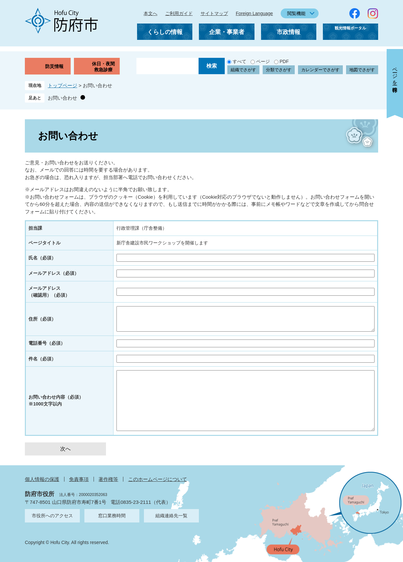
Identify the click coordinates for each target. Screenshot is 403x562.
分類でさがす (278, 69)
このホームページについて (157, 479)
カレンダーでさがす (320, 69)
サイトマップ (214, 13)
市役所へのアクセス (52, 515)
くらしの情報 (165, 32)
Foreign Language (254, 13)
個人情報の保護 (42, 479)
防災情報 (54, 66)
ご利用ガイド (179, 13)
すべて (239, 61)
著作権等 (108, 479)
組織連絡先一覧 (171, 515)
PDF (284, 61)
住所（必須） (42, 319)
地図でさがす (362, 69)
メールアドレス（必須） (53, 273)
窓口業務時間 (112, 515)
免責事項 (79, 479)
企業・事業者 (226, 32)
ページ (263, 61)
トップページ (62, 85)
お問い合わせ (62, 98)
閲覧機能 (296, 13)
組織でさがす (243, 69)
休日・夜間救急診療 (103, 66)
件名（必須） (42, 358)
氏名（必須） (42, 257)
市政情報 (288, 32)
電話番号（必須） (46, 343)
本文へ (150, 13)
